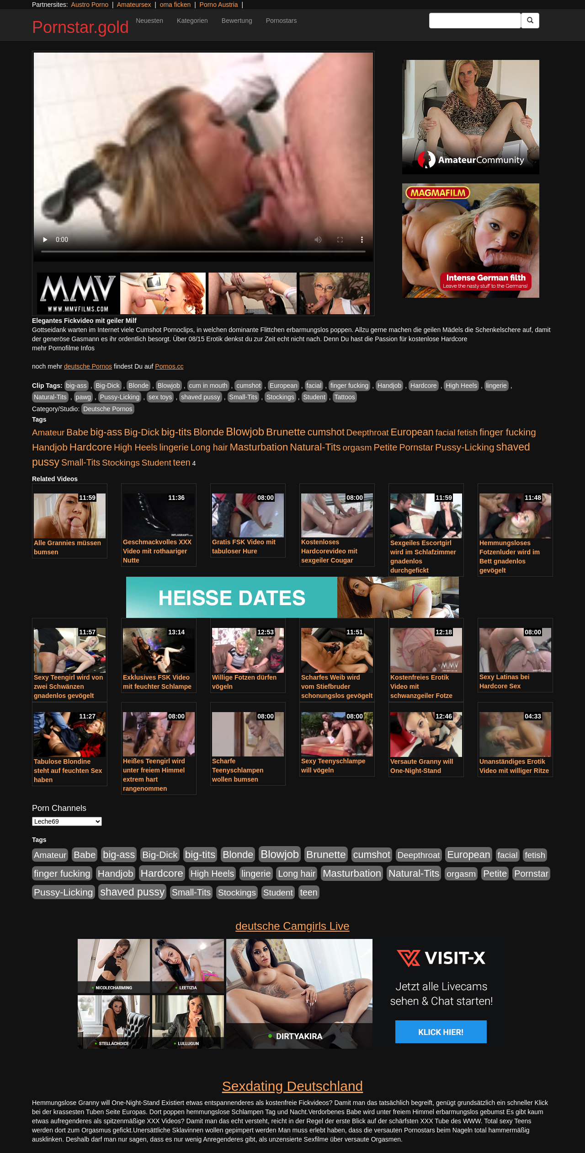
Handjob (389, 385)
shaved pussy (200, 397)
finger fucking (349, 385)
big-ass (76, 385)
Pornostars (281, 20)
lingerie (496, 385)
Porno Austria (219, 4)
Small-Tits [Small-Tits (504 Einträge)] (80, 462)
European (284, 385)
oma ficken (175, 4)
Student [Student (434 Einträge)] (156, 462)
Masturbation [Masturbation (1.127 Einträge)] (258, 447)
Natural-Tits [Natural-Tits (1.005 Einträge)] (315, 447)
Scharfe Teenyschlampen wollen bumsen (238, 770)
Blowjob (169, 385)
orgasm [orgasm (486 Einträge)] (357, 447)
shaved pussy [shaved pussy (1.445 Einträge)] (132, 892)
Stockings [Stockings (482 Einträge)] (121, 462)
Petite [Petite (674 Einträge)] (386, 447)
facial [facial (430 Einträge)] (446, 432)
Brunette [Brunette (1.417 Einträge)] (286, 432)
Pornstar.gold (80, 27)
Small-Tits (243, 397)
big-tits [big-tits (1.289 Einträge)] (176, 432)
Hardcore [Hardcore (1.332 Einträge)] (90, 447)
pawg (83, 397)
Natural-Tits (50, 397)
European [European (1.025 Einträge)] (412, 432)
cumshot (248, 385)
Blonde (138, 385)
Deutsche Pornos (107, 409)
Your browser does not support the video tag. (203, 157)
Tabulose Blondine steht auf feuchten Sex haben (68, 770)
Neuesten (149, 20)
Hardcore (423, 385)
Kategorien (192, 20)
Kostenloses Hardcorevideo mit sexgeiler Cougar (329, 551)
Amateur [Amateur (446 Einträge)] (48, 432)
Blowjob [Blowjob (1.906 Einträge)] (245, 431)
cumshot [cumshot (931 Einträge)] (326, 432)
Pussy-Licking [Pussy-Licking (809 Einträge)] (465, 447)
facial (314, 385)
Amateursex (134, 4)
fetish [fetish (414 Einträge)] (467, 432)
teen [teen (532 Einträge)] (182, 462)
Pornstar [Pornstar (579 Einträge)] (416, 447)
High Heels (461, 385)
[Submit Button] (530, 20)
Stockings (280, 397)
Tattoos (345, 397)
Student (314, 397)
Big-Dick (107, 385)
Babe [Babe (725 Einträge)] (77, 432)
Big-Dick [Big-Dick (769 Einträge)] (142, 432)
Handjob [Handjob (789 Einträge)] (50, 447)
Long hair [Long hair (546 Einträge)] (209, 447)
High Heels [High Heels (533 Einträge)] (136, 447)
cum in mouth (208, 385)
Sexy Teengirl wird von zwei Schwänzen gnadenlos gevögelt (68, 686)
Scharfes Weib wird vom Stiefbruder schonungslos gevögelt (336, 686)
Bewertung (237, 20)
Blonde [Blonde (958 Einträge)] (208, 432)
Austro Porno (90, 4)
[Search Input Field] (475, 20)
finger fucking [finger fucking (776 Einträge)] (507, 432)
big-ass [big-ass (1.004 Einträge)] (106, 432)
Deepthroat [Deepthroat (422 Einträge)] (367, 432)
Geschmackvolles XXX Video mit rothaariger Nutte (157, 551)
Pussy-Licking (119, 397)
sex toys (160, 397)
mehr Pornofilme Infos (63, 348)
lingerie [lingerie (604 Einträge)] (173, 447)
